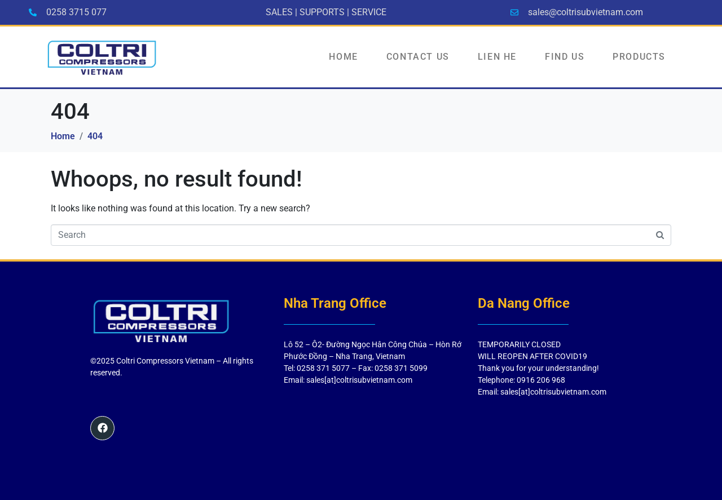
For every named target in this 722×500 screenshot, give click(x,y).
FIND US (564, 56)
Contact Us (418, 56)
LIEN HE (497, 56)
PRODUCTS (639, 56)
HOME (343, 56)
